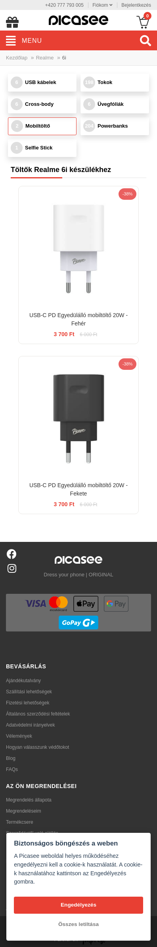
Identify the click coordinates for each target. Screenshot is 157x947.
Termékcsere (19, 822)
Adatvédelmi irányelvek (30, 725)
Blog (10, 758)
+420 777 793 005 (64, 5)
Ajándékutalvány (23, 680)
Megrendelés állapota (29, 800)
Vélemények (19, 736)
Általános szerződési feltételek (38, 714)
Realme (45, 58)
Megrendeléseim (23, 811)
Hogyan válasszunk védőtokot (37, 747)
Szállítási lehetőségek (29, 691)
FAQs (12, 769)
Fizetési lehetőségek (27, 703)
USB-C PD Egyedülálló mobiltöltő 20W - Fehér (78, 319)
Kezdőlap (16, 58)
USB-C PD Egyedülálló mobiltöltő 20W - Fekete (78, 489)
